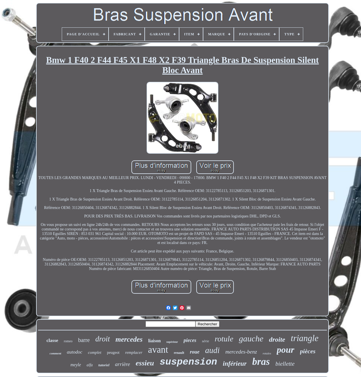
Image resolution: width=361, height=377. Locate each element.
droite (277, 339)
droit (102, 339)
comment (55, 353)
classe (52, 340)
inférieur (234, 363)
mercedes (129, 339)
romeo (68, 341)
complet (94, 352)
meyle (76, 364)
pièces (308, 351)
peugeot (113, 352)
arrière (122, 364)
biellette (285, 363)
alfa (90, 365)
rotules (267, 353)
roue (194, 352)
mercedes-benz (241, 352)
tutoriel (103, 365)
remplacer (133, 352)
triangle (304, 338)
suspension (188, 362)
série (205, 341)
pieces (190, 340)
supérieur (172, 341)
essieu (145, 363)
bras (261, 361)
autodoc (74, 352)
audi (212, 350)
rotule (224, 338)
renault (179, 353)
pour (285, 350)
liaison (154, 340)
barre (84, 340)
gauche (251, 338)
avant (158, 350)
